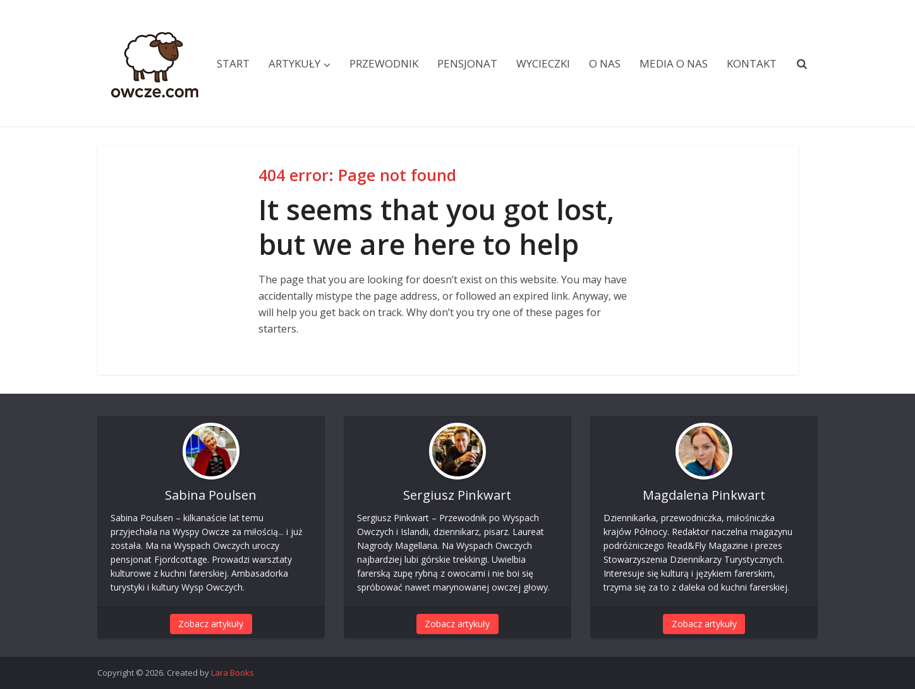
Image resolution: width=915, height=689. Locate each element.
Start (233, 63)
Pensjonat (467, 63)
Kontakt (752, 63)
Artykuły (294, 63)
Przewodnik (383, 63)
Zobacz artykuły (210, 624)
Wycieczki (543, 63)
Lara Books (232, 672)
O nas (605, 63)
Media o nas (673, 63)
